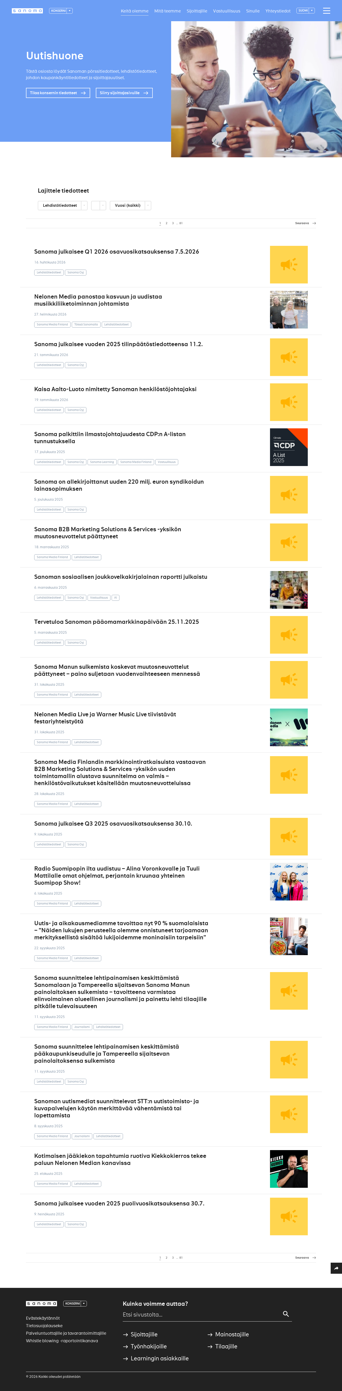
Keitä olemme (134, 10)
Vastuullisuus (226, 10)
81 (181, 223)
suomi (303, 10)
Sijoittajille (197, 10)
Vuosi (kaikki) (128, 205)
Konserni (58, 10)
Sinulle (253, 10)
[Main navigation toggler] (325, 11)
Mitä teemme (167, 10)
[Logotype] (27, 10)
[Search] (286, 1314)
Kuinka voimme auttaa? (155, 1304)
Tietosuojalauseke (44, 1325)
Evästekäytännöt (43, 1318)
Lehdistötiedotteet (60, 205)
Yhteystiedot (278, 10)
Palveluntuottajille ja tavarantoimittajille (66, 1333)
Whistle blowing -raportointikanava (62, 1340)
